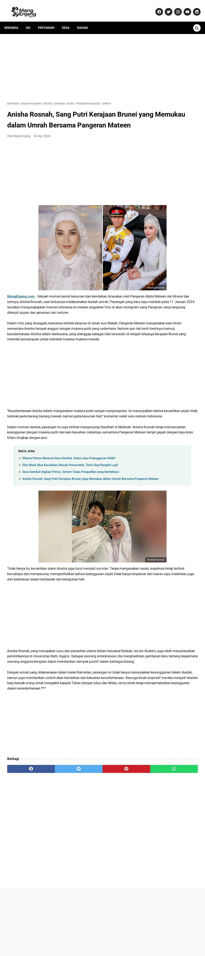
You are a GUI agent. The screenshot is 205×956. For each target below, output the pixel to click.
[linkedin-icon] (193, 7)
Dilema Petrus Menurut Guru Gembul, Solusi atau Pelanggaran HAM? (68, 485)
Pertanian (49, 21)
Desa (68, 21)
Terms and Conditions (155, 941)
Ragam (85, 21)
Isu (31, 21)
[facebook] (23, 822)
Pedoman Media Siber (80, 941)
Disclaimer (129, 941)
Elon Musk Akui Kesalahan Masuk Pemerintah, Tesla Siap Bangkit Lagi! (70, 492)
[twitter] (55, 822)
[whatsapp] (118, 822)
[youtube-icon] (184, 7)
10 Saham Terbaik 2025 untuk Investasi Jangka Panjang (170, 380)
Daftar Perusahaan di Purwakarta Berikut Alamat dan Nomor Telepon (172, 302)
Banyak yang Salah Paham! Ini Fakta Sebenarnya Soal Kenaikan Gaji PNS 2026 (173, 426)
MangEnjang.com (20, 302)
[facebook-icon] (156, 7)
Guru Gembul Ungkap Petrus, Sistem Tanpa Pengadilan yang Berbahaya (70, 499)
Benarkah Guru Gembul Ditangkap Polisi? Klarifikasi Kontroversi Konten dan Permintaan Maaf (170, 328)
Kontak (56, 941)
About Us (41, 941)
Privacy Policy (109, 941)
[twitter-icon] (165, 7)
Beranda (14, 21)
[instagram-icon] (174, 7)
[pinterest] (86, 822)
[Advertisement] (70, 62)
